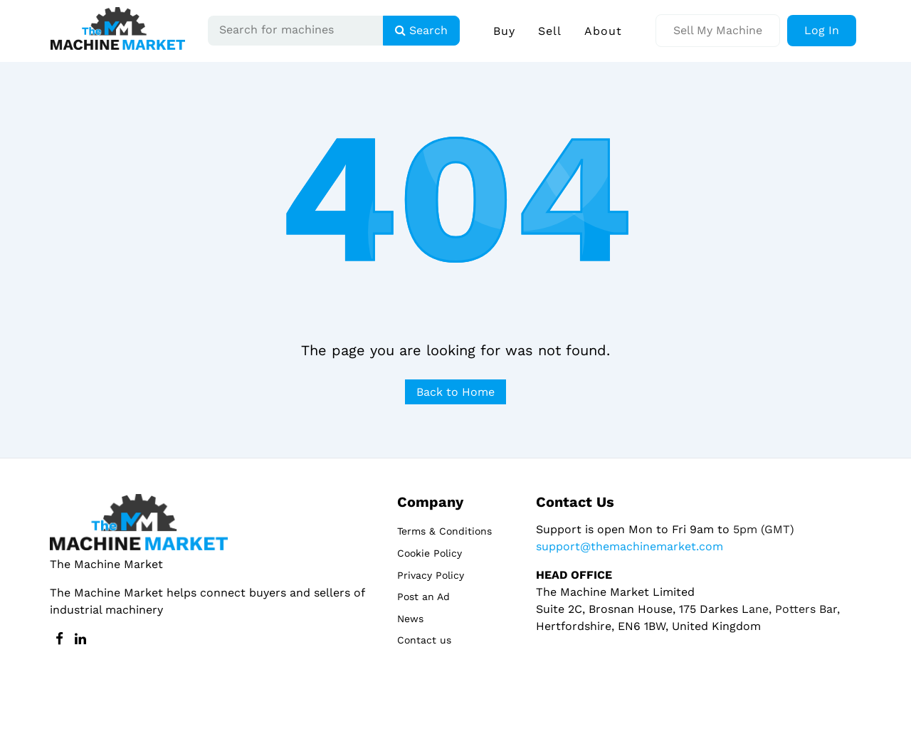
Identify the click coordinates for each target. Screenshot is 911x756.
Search (421, 30)
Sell (550, 31)
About (603, 31)
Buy (504, 31)
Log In (821, 30)
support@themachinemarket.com (629, 546)
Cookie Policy (429, 553)
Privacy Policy (430, 575)
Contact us (424, 640)
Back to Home (455, 392)
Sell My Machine (717, 30)
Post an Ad (423, 596)
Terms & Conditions (444, 531)
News (410, 618)
